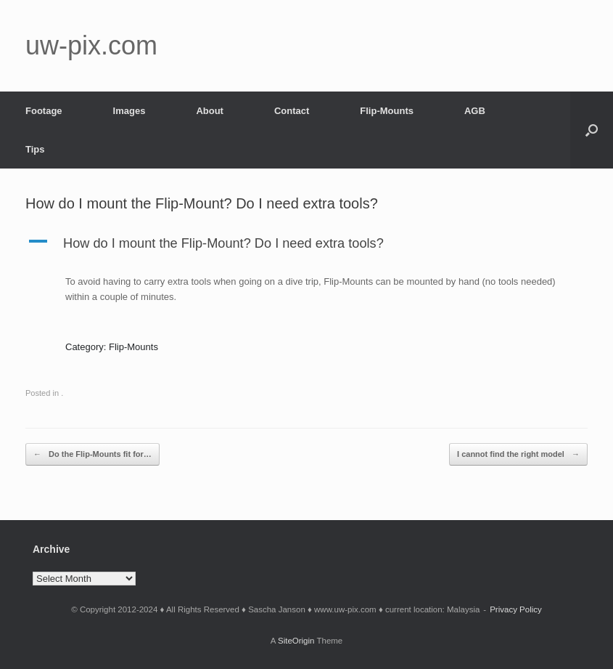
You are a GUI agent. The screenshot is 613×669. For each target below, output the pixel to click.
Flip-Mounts (387, 110)
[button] (591, 130)
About (209, 110)
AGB (474, 110)
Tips (35, 149)
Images (129, 110)
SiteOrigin (296, 640)
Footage (43, 110)
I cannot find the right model (518, 454)
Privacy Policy (516, 609)
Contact (291, 110)
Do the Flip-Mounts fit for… (92, 454)
